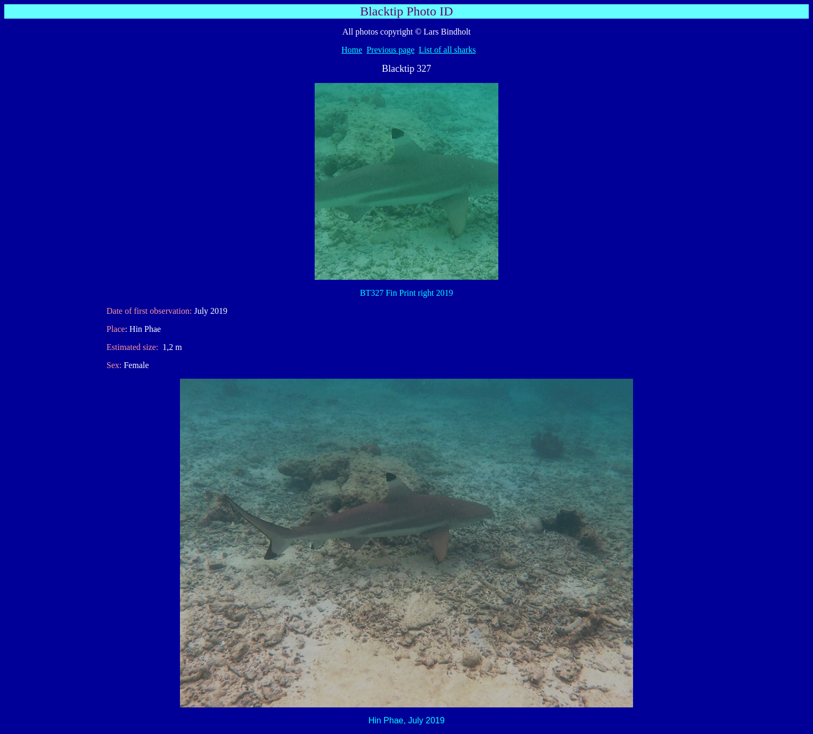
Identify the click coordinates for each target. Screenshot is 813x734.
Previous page (390, 49)
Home (351, 49)
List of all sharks (447, 49)
